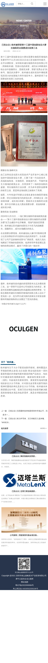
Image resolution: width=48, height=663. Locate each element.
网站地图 (24, 582)
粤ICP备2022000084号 (24, 585)
